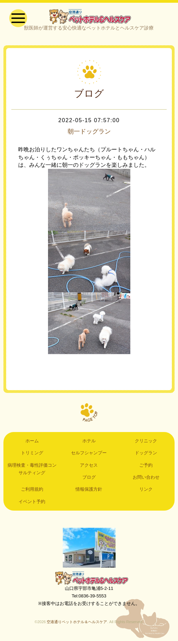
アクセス (89, 466)
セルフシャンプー (89, 454)
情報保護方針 (88, 491)
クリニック (146, 442)
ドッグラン (146, 454)
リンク (146, 491)
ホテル (89, 442)
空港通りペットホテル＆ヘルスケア (89, 579)
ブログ (89, 478)
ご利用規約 (32, 491)
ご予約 (146, 466)
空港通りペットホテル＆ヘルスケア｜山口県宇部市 (88, 17)
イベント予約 (32, 503)
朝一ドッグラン (89, 133)
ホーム (32, 442)
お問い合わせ (146, 478)
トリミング (32, 454)
